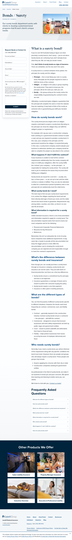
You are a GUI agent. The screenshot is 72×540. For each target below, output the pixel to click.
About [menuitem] (45, 2)
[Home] (9, 516)
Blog (44, 520)
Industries (38, 520)
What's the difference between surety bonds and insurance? (49, 408)
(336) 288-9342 (39, 524)
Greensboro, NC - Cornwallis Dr (9, 19)
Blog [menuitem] (60, 2)
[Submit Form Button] (16, 106)
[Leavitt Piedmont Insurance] (9, 2)
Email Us (29, 524)
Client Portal (42, 517)
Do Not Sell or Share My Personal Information (53, 536)
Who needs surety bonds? (40, 422)
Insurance (9, 9)
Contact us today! (55, 383)
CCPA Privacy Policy (26, 536)
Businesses (58, 517)
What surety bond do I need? (40, 413)
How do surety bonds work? (40, 404)
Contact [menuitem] (66, 2)
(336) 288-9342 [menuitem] (63, 5)
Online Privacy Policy (12, 536)
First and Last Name (10, 56)
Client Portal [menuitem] (52, 2)
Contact (50, 517)
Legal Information (6, 525)
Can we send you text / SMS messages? (15, 81)
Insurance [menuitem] (37, 2)
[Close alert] (70, 533)
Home (4, 9)
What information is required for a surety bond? (45, 417)
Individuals (30, 520)
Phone (7, 75)
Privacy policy (21, 92)
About (34, 517)
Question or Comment (10, 95)
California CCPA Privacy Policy (44, 528)
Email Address (9, 62)
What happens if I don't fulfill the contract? (44, 426)
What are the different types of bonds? (43, 399)
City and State (8, 69)
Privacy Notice (31, 528)
